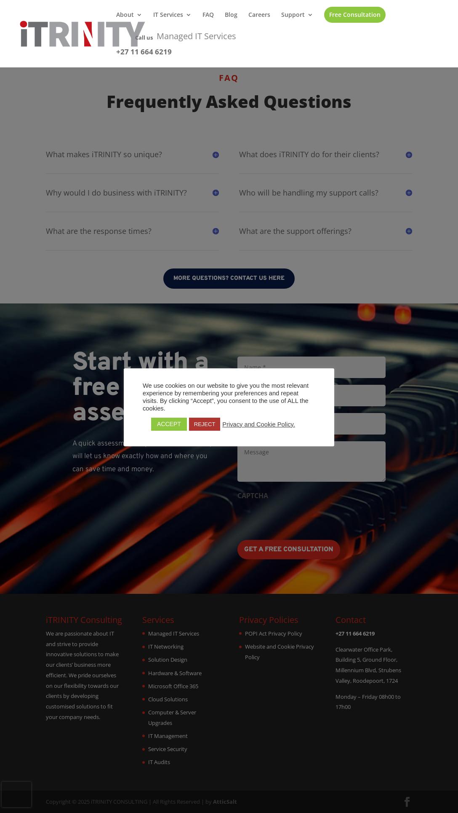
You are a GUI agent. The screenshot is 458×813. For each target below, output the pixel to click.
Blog (231, 15)
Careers (259, 15)
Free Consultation (355, 15)
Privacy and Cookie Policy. (258, 424)
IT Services (168, 15)
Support (293, 15)
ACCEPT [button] (169, 424)
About (125, 15)
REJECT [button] (205, 424)
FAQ (208, 15)
